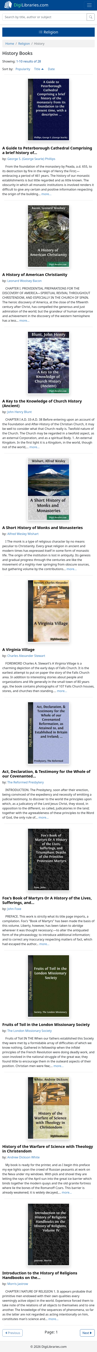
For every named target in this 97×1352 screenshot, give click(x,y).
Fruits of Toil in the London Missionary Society (46, 1024)
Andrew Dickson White (23, 1157)
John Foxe (14, 909)
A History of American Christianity (34, 274)
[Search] (44, 17)
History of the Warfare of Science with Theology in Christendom (47, 1149)
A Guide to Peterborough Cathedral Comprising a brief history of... (47, 150)
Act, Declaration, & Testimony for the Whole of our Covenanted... (46, 774)
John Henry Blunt (19, 412)
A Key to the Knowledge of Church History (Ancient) (42, 403)
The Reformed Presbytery (25, 782)
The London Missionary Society (29, 1031)
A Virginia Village (18, 649)
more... (46, 194)
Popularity (22, 69)
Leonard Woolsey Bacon (24, 281)
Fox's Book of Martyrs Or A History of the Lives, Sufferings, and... (47, 900)
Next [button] (87, 1333)
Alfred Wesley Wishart (23, 534)
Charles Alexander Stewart (26, 656)
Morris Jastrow (17, 1284)
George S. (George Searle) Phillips (31, 159)
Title (39, 69)
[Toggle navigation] (89, 5)
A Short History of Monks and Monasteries (42, 527)
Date (51, 69)
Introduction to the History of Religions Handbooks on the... (39, 1275)
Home (9, 43)
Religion (48, 32)
